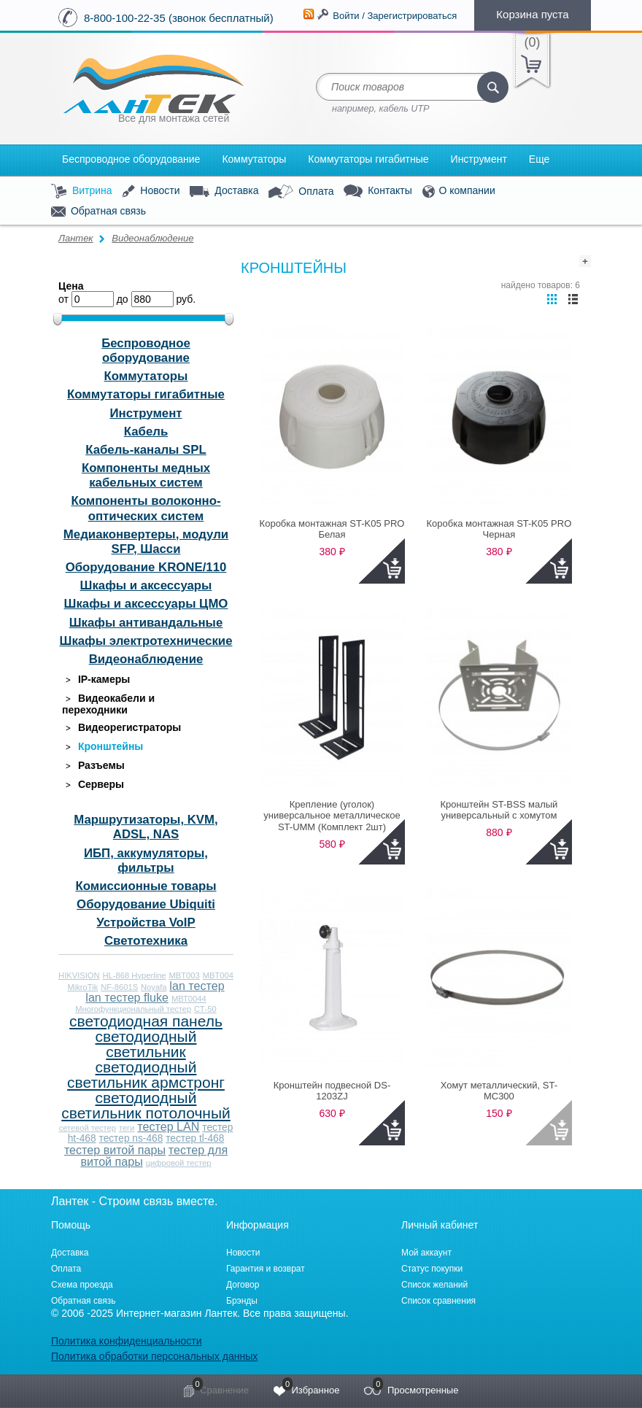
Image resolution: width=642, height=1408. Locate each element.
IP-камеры (96, 679)
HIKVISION (79, 975)
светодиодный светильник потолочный (146, 1105)
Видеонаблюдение (152, 238)
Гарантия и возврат (265, 1269)
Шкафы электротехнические (146, 641)
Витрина (81, 191)
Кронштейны (102, 746)
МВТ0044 (188, 998)
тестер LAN (168, 1126)
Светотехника (145, 941)
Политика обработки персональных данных (154, 1356)
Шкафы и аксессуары (146, 585)
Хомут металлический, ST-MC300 (499, 1091)
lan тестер (196, 985)
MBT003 (184, 975)
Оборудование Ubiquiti (146, 904)
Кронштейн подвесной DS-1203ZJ (332, 1091)
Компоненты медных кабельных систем (146, 475)
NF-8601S (119, 987)
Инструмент (479, 159)
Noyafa (153, 987)
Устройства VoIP (145, 922)
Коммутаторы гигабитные (368, 159)
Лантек (75, 238)
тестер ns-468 (131, 1138)
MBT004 (218, 975)
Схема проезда (82, 1285)
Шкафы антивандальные (146, 623)
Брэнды (242, 1301)
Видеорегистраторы (121, 728)
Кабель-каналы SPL (145, 450)
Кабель (146, 431)
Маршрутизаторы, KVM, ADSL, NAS (145, 827)
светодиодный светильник (146, 1044)
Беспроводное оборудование (131, 159)
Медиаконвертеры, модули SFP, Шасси (145, 541)
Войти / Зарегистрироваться (395, 15)
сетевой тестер (87, 1127)
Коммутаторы (254, 159)
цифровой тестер (179, 1162)
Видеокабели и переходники (108, 704)
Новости (150, 191)
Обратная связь (98, 211)
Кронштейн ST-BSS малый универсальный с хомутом (498, 810)
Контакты (377, 191)
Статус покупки (432, 1269)
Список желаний (434, 1285)
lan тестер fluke (127, 997)
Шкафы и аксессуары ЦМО (146, 604)
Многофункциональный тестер (133, 1009)
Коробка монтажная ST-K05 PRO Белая (332, 529)
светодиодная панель (146, 1021)
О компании (458, 191)
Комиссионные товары (145, 886)
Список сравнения (438, 1301)
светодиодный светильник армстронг (146, 1075)
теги (127, 1127)
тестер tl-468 (195, 1138)
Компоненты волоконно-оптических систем (145, 508)
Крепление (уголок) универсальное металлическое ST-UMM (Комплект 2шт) (332, 815)
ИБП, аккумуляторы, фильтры (146, 860)
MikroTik (82, 987)
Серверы (93, 784)
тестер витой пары (115, 1149)
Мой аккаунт (426, 1253)
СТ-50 (205, 1009)
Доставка (224, 191)
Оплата (300, 192)
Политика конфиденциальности (126, 1341)
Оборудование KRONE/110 (146, 567)
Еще (539, 159)
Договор (242, 1285)
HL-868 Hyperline (134, 975)
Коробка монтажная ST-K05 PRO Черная (498, 529)
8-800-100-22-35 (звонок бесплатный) (179, 18)
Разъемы (93, 765)
